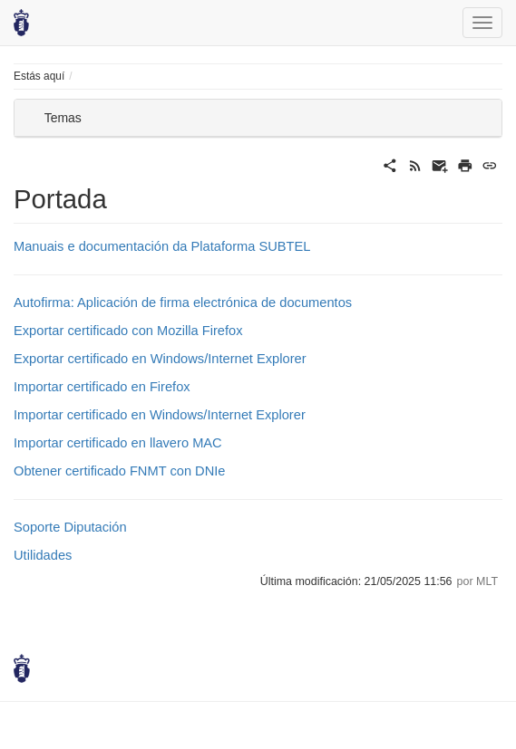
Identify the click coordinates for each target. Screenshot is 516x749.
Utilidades (43, 555)
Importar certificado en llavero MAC (118, 443)
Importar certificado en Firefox (102, 386)
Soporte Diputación (70, 527)
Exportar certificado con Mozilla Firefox (128, 330)
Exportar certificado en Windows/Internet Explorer (160, 358)
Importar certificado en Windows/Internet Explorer (160, 415)
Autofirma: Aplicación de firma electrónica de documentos (183, 302)
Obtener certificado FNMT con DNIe (120, 471)
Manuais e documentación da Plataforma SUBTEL (162, 246)
